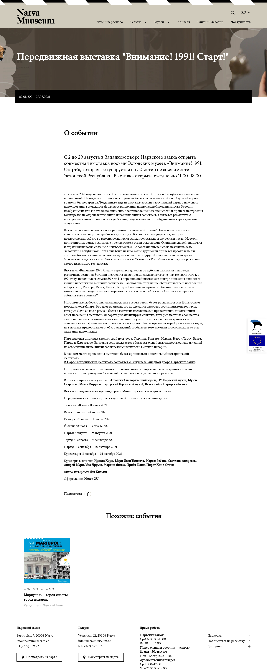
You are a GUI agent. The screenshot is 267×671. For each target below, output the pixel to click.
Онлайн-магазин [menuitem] (210, 22)
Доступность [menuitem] (240, 22)
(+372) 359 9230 (31, 646)
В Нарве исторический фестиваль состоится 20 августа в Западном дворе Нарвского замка (129, 362)
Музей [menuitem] (159, 22)
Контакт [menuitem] (183, 22)
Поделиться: (73, 494)
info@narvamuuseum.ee (33, 641)
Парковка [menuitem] (214, 636)
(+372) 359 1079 (92, 646)
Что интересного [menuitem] (110, 22)
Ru (243, 12)
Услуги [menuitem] (135, 22)
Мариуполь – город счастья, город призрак (47, 597)
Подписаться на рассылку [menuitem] (226, 641)
